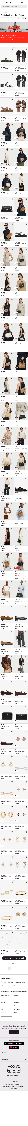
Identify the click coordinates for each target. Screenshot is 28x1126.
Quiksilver (17, 1048)
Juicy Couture (5, 1041)
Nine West (17, 1055)
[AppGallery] (14, 1093)
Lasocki (3, 1045)
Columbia (3, 1058)
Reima (15, 1045)
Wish (15, 1058)
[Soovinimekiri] (22, 2)
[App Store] (19, 1089)
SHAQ (16, 1041)
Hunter (3, 1052)
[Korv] (25, 2)
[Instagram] (9, 1117)
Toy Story (3, 1048)
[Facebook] (19, 1117)
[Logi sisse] (18, 2)
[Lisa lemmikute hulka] (12, 39)
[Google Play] (9, 1089)
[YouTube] (14, 1117)
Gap (2, 1055)
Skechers (16, 1052)
